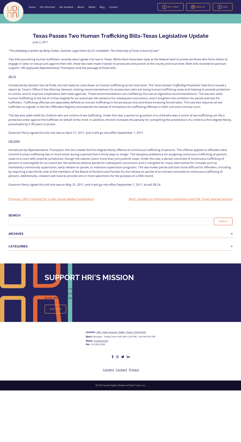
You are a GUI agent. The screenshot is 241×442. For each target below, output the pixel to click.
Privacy (134, 370)
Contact (113, 7)
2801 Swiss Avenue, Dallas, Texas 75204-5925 (121, 332)
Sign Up (198, 7)
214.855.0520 (101, 340)
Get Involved (66, 7)
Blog (102, 7)
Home (32, 7)
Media (91, 7)
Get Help (170, 7)
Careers (108, 370)
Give (223, 7)
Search (14, 215)
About (80, 7)
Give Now (55, 309)
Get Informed (47, 7)
